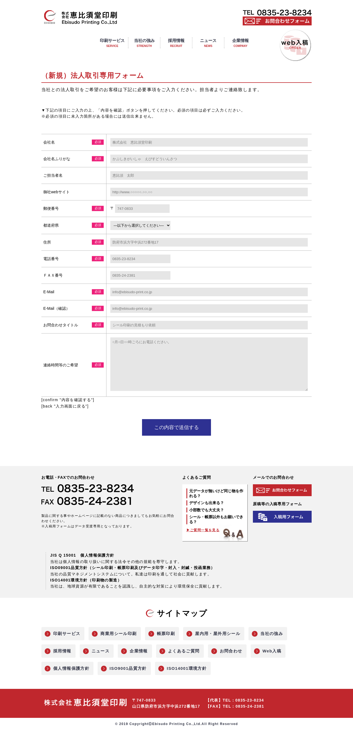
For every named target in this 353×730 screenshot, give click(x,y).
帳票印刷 (166, 634)
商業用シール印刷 (118, 634)
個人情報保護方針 (71, 668)
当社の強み (271, 634)
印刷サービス (66, 634)
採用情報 (62, 651)
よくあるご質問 (184, 651)
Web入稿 (272, 651)
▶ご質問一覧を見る (203, 531)
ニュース (101, 651)
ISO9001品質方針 (128, 668)
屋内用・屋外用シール (217, 634)
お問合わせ (231, 651)
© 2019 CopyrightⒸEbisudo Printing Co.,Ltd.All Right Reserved (176, 724)
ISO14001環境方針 (187, 668)
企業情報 (139, 651)
